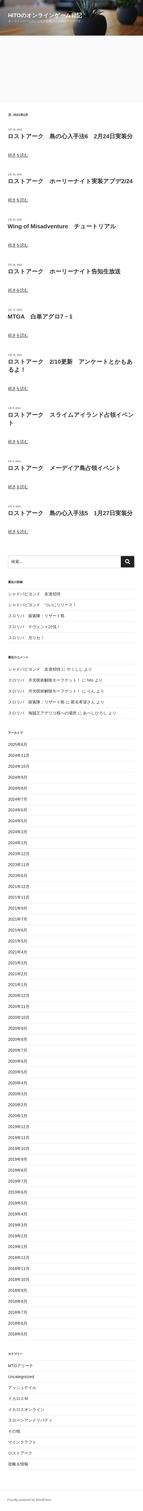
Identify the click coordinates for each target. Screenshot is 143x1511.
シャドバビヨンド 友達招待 (34, 594)
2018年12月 (19, 1257)
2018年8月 (17, 1301)
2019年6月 (17, 1192)
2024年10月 (19, 766)
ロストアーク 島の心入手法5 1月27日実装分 (70, 513)
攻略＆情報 (18, 1464)
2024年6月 (17, 810)
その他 (14, 1431)
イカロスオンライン (26, 1409)
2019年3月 (17, 1225)
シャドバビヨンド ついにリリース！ (42, 605)
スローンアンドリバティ (30, 1420)
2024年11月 (19, 755)
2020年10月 (19, 1017)
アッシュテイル (22, 1387)
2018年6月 (17, 1323)
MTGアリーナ (20, 1366)
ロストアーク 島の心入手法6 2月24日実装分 (70, 136)
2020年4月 (17, 1083)
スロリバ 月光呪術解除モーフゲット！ (44, 680)
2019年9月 (17, 1159)
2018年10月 (19, 1279)
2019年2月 (17, 1236)
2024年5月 (17, 821)
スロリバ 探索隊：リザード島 (36, 616)
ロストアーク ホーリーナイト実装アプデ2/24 (70, 181)
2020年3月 (17, 1094)
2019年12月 (19, 1127)
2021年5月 (17, 941)
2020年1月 (17, 1116)
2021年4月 (17, 952)
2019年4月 (17, 1214)
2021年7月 (17, 919)
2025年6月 (17, 744)
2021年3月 (17, 963)
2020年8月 (17, 1039)
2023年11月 (19, 865)
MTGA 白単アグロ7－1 (40, 316)
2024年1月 (17, 843)
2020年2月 (17, 1105)
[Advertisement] (71, 69)
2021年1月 (17, 984)
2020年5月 (17, 1072)
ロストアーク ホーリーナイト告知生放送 (64, 271)
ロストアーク (20, 1453)
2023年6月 (17, 875)
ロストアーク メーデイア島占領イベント (64, 468)
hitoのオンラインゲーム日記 (45, 15)
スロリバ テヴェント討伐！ (34, 627)
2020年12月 (19, 995)
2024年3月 (17, 832)
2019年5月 (17, 1203)
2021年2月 (17, 974)
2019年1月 (17, 1246)
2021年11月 (19, 897)
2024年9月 (17, 777)
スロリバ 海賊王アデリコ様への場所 (42, 713)
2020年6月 (17, 1061)
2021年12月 (19, 886)
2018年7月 (17, 1312)
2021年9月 (17, 908)
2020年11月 (19, 1006)
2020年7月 (17, 1050)
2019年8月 (17, 1170)
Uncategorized (21, 1377)
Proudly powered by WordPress (29, 1500)
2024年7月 (17, 799)
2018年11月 (19, 1268)
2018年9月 (17, 1290)
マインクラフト (22, 1442)
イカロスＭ (18, 1398)
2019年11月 (19, 1137)
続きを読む (18, 155)
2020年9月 (17, 1028)
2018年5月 (17, 1334)
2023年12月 (19, 854)
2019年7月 (17, 1181)
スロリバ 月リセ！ (26, 638)
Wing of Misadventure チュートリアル (62, 226)
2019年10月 (19, 1148)
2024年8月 (17, 788)
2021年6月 (17, 930)
